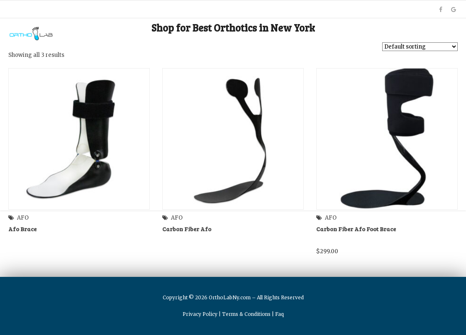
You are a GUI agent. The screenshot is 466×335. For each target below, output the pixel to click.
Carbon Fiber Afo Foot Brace (356, 229)
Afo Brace (22, 229)
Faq (279, 314)
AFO (23, 217)
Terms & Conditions (246, 314)
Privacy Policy (200, 314)
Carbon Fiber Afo (186, 229)
